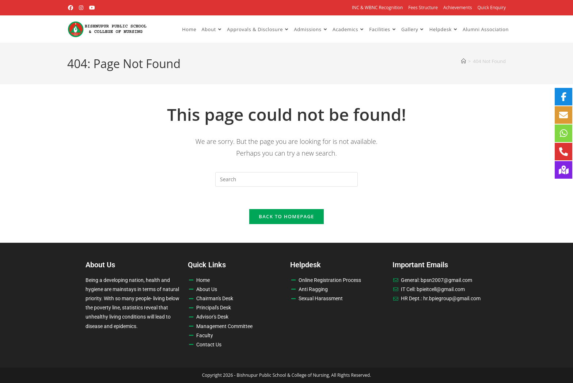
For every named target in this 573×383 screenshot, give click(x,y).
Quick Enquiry (491, 7)
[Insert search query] (286, 179)
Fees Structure (423, 7)
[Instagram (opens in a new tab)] (81, 7)
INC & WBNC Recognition (377, 7)
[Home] (463, 61)
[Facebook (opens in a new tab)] (71, 7)
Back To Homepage (286, 216)
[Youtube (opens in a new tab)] (92, 7)
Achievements (457, 7)
